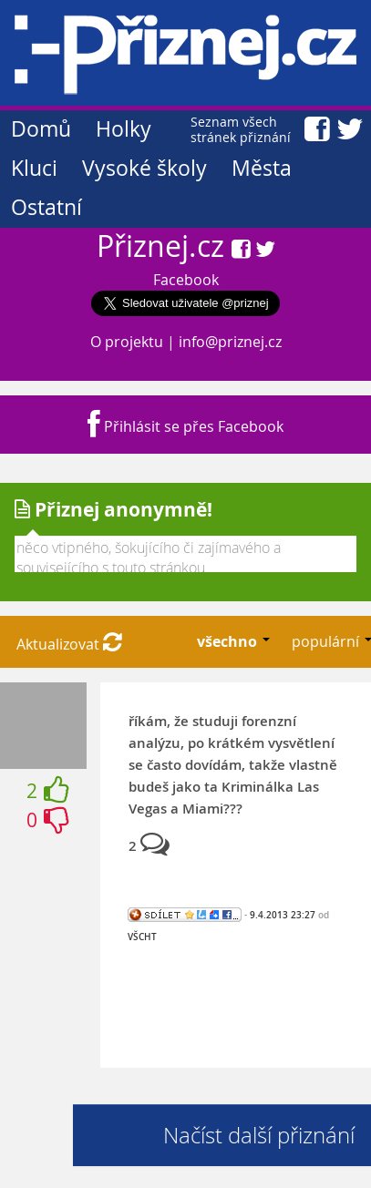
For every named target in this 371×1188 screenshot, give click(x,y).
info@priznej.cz (230, 342)
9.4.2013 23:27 (282, 914)
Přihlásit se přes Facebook (185, 426)
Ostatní (46, 207)
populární (327, 641)
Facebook (186, 280)
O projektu (126, 342)
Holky (123, 129)
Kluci (34, 168)
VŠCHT (142, 936)
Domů (41, 129)
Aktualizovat (69, 644)
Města (262, 168)
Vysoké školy (144, 168)
